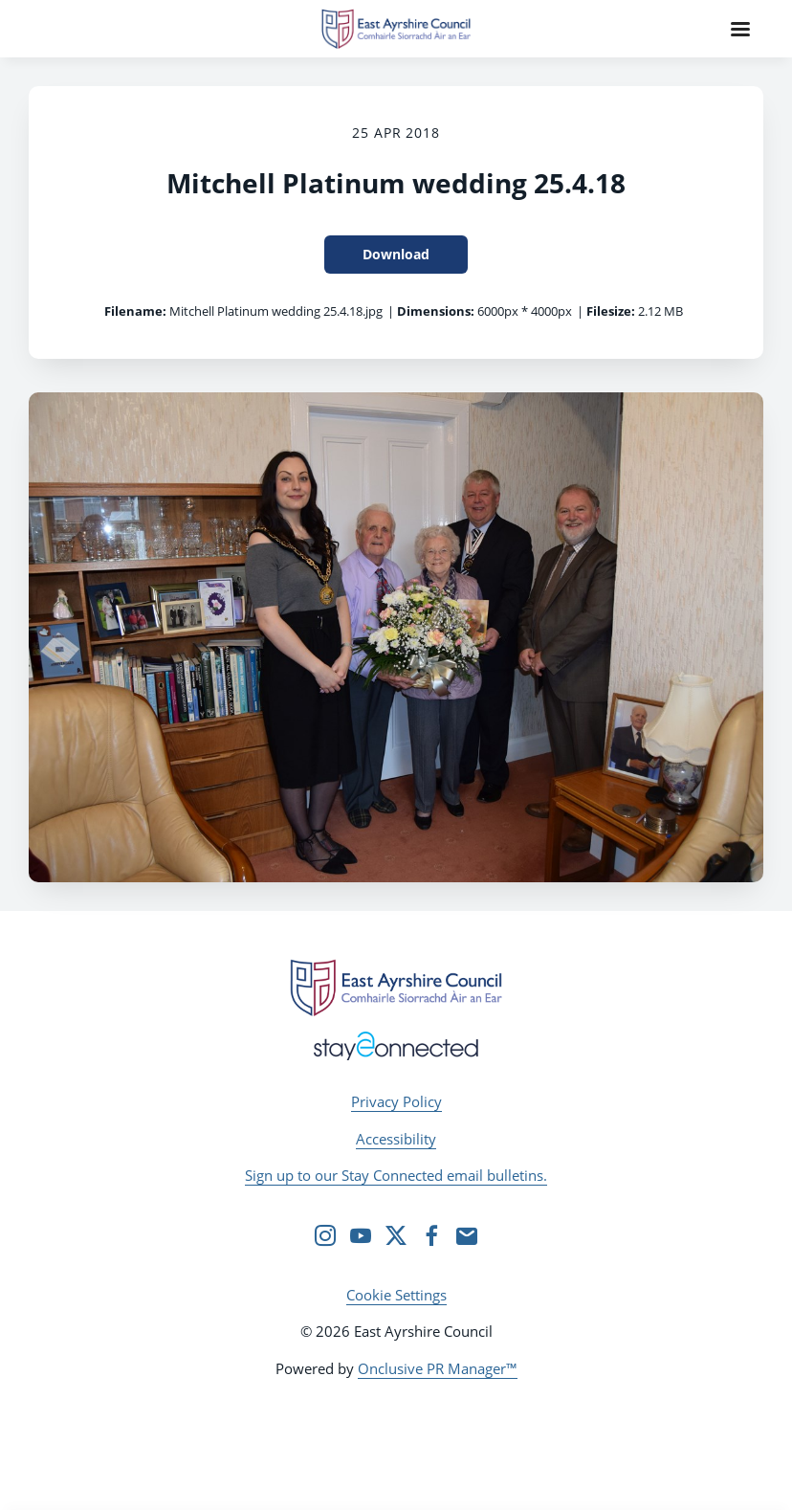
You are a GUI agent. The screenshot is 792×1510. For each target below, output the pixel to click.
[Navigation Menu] (740, 29)
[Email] (466, 1235)
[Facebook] (431, 1235)
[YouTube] (360, 1235)
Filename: (135, 311)
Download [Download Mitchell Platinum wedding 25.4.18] (396, 254)
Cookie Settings (396, 1294)
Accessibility (396, 1138)
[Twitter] (396, 1235)
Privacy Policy (396, 1101)
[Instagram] (325, 1235)
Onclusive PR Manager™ (437, 1368)
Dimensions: (435, 311)
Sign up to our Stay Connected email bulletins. (396, 1175)
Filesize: (610, 311)
